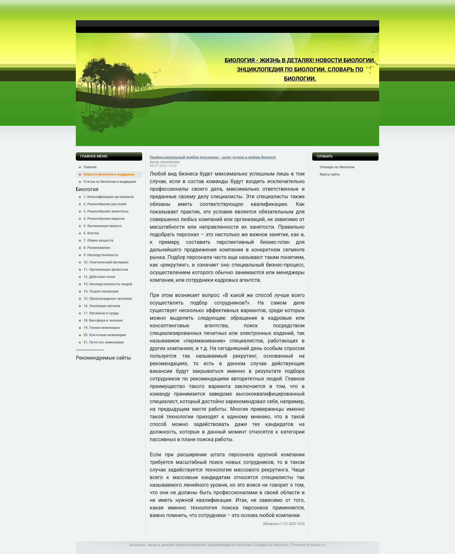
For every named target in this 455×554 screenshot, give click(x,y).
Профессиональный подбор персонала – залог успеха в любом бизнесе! (213, 157)
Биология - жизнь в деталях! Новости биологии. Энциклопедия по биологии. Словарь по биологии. (300, 69)
